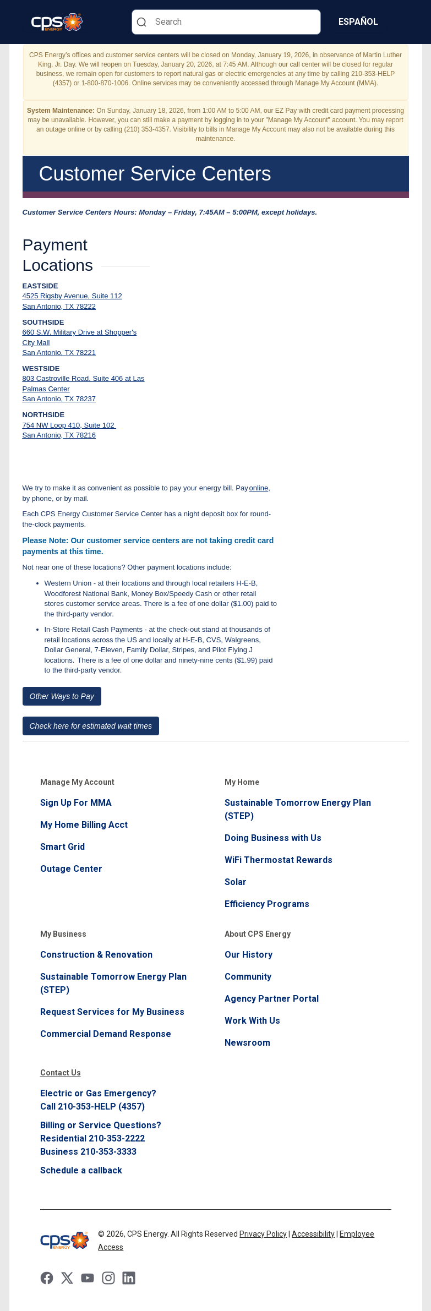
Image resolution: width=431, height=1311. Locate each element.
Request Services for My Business (112, 1012)
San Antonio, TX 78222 (59, 306)
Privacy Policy (263, 1234)
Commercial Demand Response (105, 1034)
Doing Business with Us (273, 838)
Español (358, 22)
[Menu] (402, 22)
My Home (242, 782)
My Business (63, 934)
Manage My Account (77, 782)
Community (248, 976)
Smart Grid (62, 847)
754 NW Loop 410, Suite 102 (70, 425)
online (259, 488)
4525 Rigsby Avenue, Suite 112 (72, 296)
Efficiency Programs (267, 904)
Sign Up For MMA (76, 802)
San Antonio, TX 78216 (59, 435)
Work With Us (252, 1020)
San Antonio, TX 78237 (59, 399)
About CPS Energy (258, 934)
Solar (236, 882)
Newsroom (247, 1042)
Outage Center (71, 869)
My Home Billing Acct (84, 825)
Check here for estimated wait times (91, 726)
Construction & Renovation (96, 954)
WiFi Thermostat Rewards (278, 860)
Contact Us (60, 1072)
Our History (248, 954)
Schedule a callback (81, 1170)
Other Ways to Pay (62, 696)
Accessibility (313, 1234)
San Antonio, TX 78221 (59, 352)
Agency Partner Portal (272, 998)
